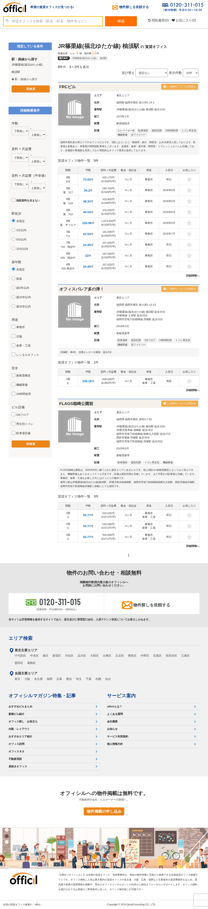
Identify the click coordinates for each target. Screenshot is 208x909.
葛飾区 (31, 662)
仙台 (108, 678)
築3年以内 (22, 287)
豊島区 (132, 655)
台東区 (107, 655)
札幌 (98, 678)
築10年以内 (23, 297)
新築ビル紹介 (16, 714)
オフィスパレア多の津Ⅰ (81, 289)
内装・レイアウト (19, 728)
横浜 (69, 678)
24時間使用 (23, 393)
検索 (121, 21)
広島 (59, 678)
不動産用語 (15, 758)
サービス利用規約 (117, 736)
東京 (17, 678)
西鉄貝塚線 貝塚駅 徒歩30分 (133, 437)
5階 (68, 190)
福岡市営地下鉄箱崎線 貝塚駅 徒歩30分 (139, 441)
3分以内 (21, 230)
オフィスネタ (16, 751)
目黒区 (157, 655)
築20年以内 (23, 306)
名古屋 (38, 678)
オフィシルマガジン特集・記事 (42, 695)
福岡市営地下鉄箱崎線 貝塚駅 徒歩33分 (139, 319)
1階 (68, 381)
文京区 (119, 655)
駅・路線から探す (25, 79)
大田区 (94, 655)
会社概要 (112, 721)
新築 (19, 278)
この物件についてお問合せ (180, 86)
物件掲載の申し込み (104, 811)
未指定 (20, 221)
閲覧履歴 (158, 20)
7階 (68, 234)
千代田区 (20, 655)
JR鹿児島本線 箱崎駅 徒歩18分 (134, 430)
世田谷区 (171, 655)
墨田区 (19, 662)
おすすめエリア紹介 (20, 736)
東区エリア (123, 95)
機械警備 (22, 384)
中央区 (34, 655)
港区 (45, 655)
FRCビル (67, 87)
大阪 (27, 678)
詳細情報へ (192, 275)
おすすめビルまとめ (20, 706)
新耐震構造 (23, 375)
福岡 (49, 678)
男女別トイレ (24, 423)
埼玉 (79, 678)
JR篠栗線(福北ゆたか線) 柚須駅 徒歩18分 (140, 426)
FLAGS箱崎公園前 (76, 403)
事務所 (20, 327)
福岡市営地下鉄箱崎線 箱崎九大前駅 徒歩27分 (143, 433)
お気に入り (184, 20)
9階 (68, 255)
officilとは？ (114, 706)
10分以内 (22, 248)
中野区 (145, 655)
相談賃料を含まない (28, 200)
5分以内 (21, 239)
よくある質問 (115, 714)
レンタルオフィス (27, 354)
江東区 (185, 655)
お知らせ (112, 728)
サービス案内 (121, 695)
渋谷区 (69, 655)
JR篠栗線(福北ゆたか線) (84, 58)
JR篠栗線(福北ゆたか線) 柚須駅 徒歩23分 (140, 109)
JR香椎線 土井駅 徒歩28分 (132, 315)
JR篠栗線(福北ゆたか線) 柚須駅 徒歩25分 (140, 311)
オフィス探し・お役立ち (23, 721)
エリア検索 (20, 638)
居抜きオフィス (18, 766)
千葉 (88, 678)
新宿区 (56, 655)
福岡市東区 (131, 102)
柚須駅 (103, 58)
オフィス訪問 (16, 743)
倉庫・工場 (23, 345)
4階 (68, 179)
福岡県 (120, 102)
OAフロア (22, 414)
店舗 (19, 336)
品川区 (82, 655)
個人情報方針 (115, 743)
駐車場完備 (23, 433)
